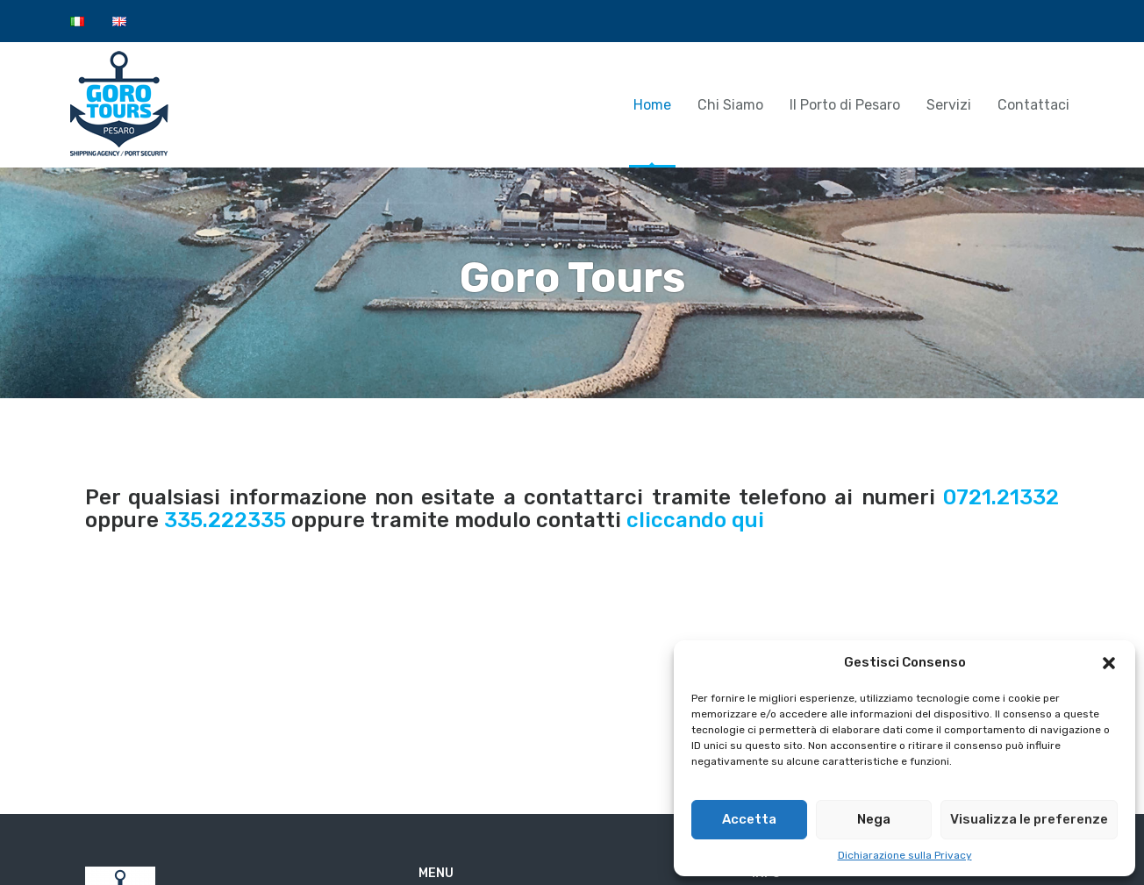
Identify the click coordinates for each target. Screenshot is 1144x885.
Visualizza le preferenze (1029, 819)
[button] (1109, 663)
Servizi (948, 104)
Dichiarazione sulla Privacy (905, 855)
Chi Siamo (730, 104)
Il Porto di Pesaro (845, 104)
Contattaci (1033, 104)
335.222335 (225, 520)
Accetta (749, 819)
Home (652, 104)
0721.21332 (1001, 497)
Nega (873, 819)
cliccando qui (695, 520)
